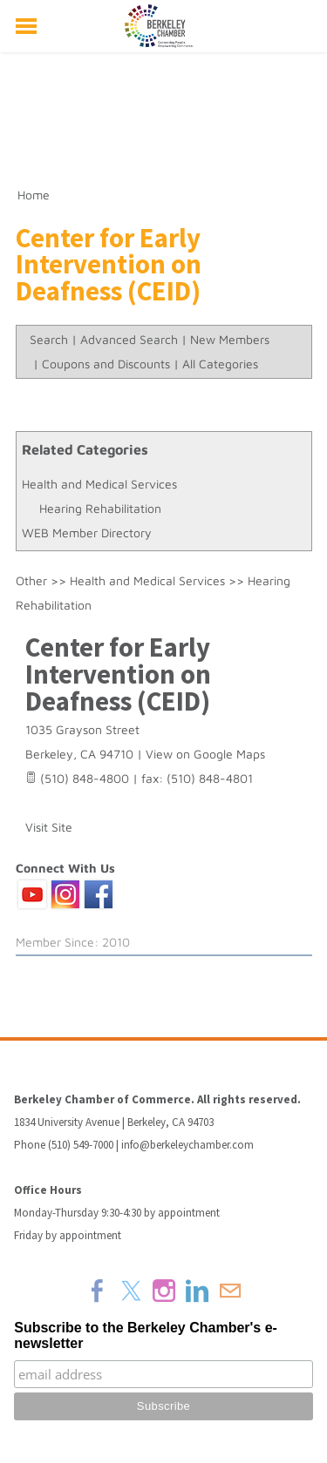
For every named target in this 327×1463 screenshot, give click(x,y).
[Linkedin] (197, 1290)
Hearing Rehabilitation (100, 508)
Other (31, 580)
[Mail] (230, 1290)
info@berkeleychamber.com (187, 1144)
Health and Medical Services (99, 483)
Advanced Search (129, 339)
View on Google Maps (205, 753)
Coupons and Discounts (106, 363)
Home (33, 194)
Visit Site (48, 826)
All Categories (220, 363)
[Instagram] (164, 1290)
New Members (229, 339)
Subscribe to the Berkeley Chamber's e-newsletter (145, 1335)
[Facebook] (97, 1290)
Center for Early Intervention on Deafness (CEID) (118, 674)
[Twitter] (130, 1290)
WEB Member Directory (87, 532)
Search (49, 339)
